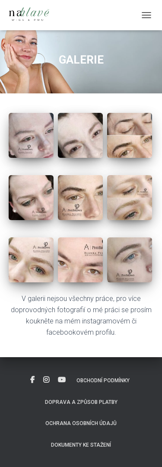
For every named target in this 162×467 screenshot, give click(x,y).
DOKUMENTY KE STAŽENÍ (81, 445)
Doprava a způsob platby (81, 402)
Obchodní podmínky (103, 380)
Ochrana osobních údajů (81, 423)
